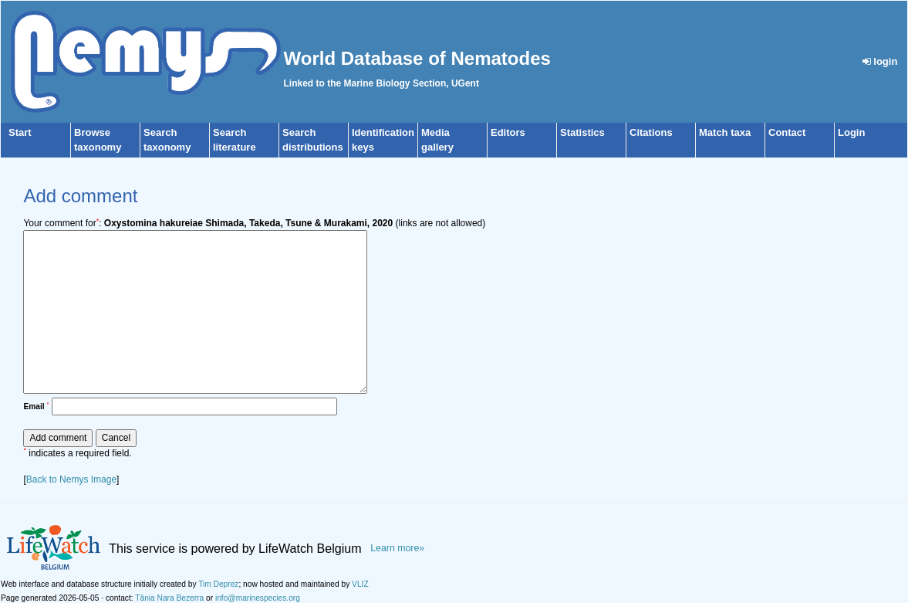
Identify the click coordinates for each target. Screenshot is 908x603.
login (880, 61)
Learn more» (397, 548)
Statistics (582, 132)
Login (851, 132)
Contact (786, 132)
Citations (651, 132)
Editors (508, 132)
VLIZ (360, 584)
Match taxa (725, 132)
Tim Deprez (218, 584)
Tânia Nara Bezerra (169, 598)
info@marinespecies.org (257, 598)
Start (20, 132)
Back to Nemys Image (71, 479)
